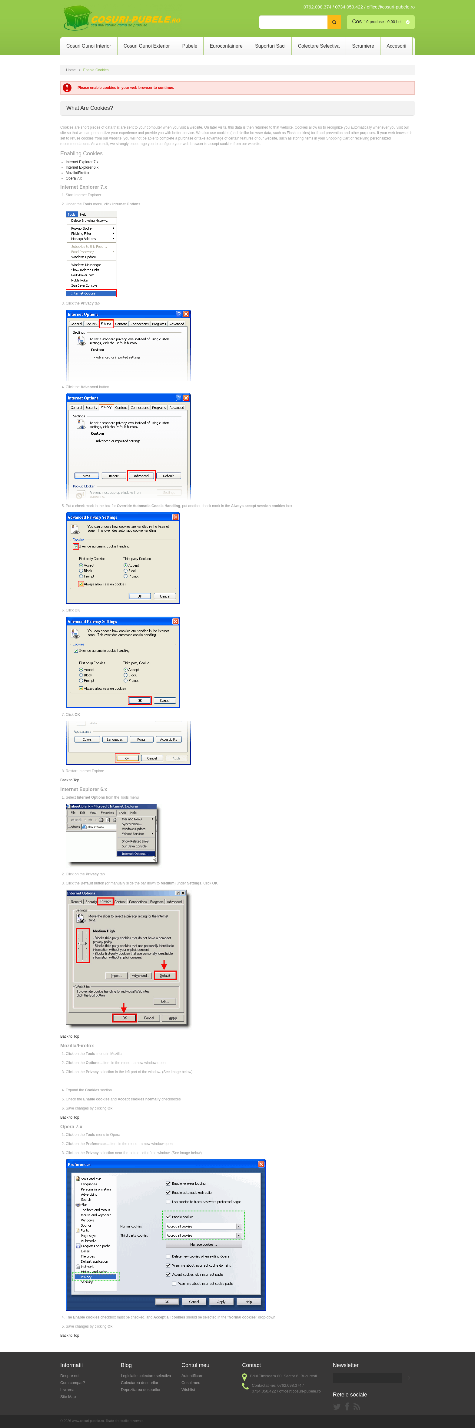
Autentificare (192, 1375)
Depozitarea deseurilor (141, 1389)
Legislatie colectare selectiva (146, 1375)
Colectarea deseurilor (139, 1382)
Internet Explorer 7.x (82, 162)
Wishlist (188, 1389)
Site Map (68, 1396)
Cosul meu (190, 1382)
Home (71, 70)
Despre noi (69, 1375)
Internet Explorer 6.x (82, 167)
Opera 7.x (74, 178)
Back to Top (69, 780)
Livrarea (67, 1389)
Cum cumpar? (72, 1382)
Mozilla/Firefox (77, 173)
